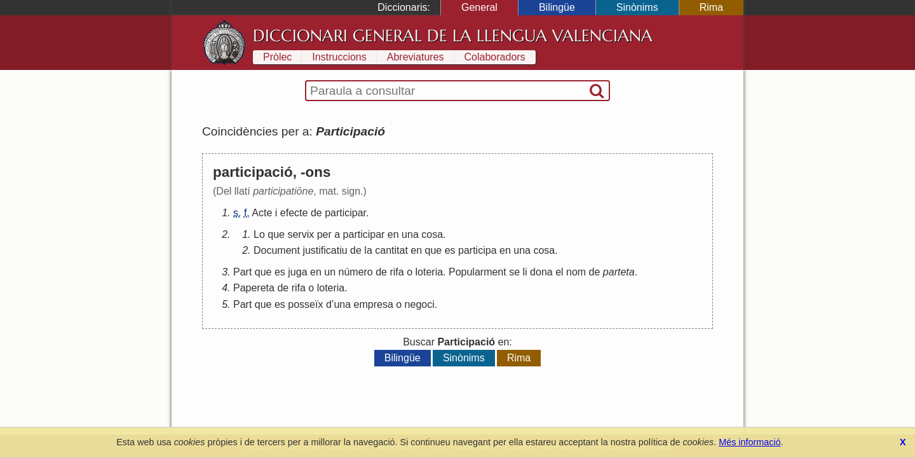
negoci (420, 304)
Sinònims (637, 7)
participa (477, 250)
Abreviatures (415, 57)
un (330, 272)
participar (345, 212)
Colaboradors (494, 57)
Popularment (477, 272)
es (450, 250)
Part (242, 272)
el (559, 272)
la (368, 250)
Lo (259, 234)
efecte (294, 212)
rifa (396, 272)
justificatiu (324, 250)
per (324, 234)
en (393, 234)
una (410, 234)
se (514, 272)
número (356, 272)
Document (277, 250)
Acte (262, 212)
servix (300, 234)
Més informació (750, 442)
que (276, 234)
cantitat (391, 250)
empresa (373, 304)
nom (576, 272)
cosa (432, 234)
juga (297, 272)
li (525, 272)
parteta (619, 272)
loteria (430, 272)
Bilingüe (557, 7)
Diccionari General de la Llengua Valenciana (453, 35)
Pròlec (277, 57)
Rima (711, 7)
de (316, 212)
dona (541, 272)
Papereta (253, 287)
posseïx (305, 304)
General (479, 7)
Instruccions (339, 57)
